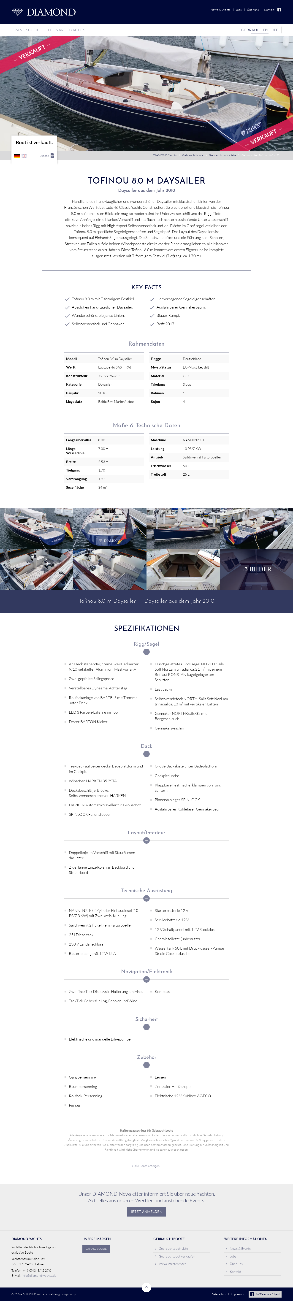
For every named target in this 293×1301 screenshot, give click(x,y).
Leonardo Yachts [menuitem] (66, 29)
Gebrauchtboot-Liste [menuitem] (171, 1248)
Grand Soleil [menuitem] (25, 29)
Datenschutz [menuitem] (219, 1294)
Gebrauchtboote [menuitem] (259, 29)
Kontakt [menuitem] (269, 9)
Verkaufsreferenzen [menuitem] (171, 1264)
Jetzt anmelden (146, 1212)
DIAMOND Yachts (165, 155)
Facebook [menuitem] (279, 9)
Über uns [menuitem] (253, 9)
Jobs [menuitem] (239, 9)
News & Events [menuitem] (221, 9)
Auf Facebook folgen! (265, 1294)
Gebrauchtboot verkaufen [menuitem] (175, 1256)
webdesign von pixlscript (63, 1294)
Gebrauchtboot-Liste (222, 155)
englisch (24, 156)
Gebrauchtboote (192, 155)
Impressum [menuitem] (237, 1294)
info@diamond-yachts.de (39, 1275)
